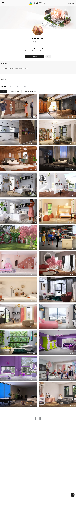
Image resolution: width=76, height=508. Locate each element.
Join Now (71, 3)
